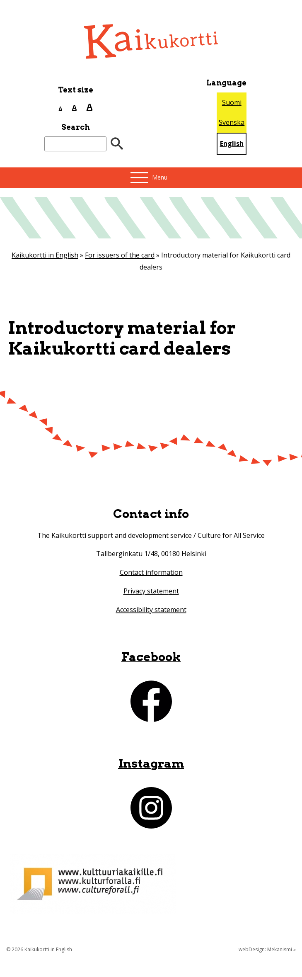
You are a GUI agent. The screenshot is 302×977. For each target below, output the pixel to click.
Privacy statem (146, 590)
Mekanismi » (281, 949)
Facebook (151, 656)
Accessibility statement (151, 609)
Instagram (151, 763)
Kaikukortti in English (45, 255)
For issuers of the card (120, 255)
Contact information (151, 572)
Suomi (232, 102)
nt (175, 590)
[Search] (75, 144)
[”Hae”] (117, 144)
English (232, 143)
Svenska (231, 122)
